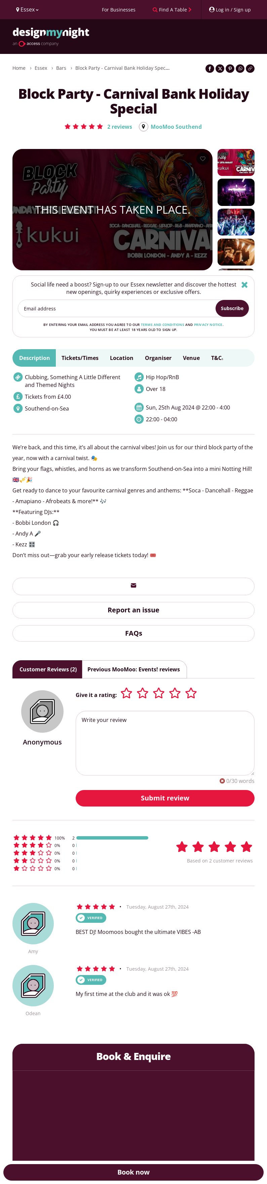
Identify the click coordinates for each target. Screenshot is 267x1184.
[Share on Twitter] (220, 68)
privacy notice (208, 325)
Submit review (165, 797)
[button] (98, 126)
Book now (133, 1172)
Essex (41, 68)
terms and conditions (162, 325)
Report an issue (133, 610)
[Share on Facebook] (209, 68)
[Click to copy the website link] (250, 68)
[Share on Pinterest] (230, 68)
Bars (61, 68)
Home (19, 68)
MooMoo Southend (176, 126)
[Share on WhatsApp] (240, 68)
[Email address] (117, 308)
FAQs (133, 633)
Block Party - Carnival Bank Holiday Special (123, 68)
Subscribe (232, 308)
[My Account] (230, 9)
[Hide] (245, 284)
